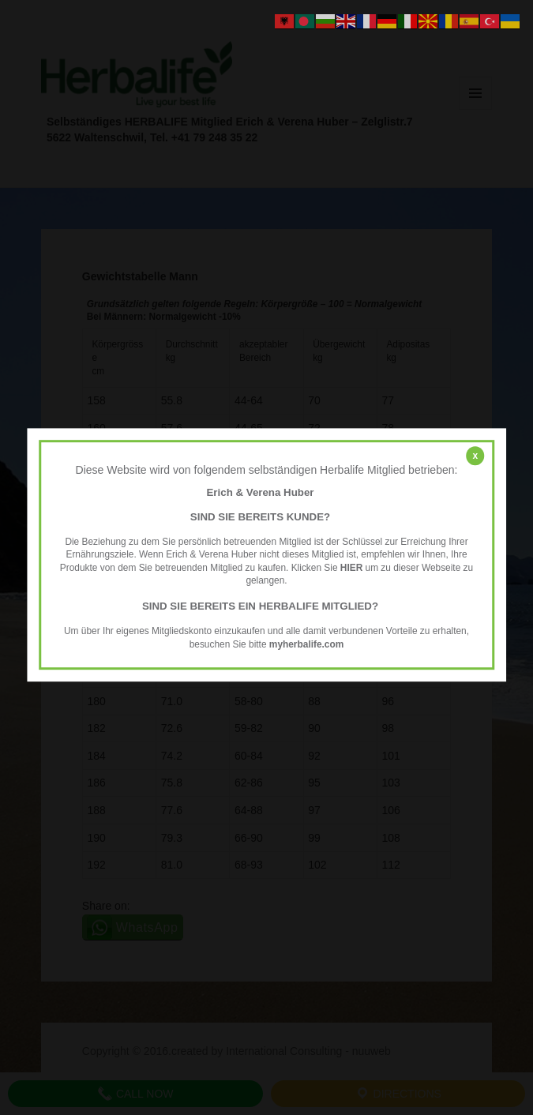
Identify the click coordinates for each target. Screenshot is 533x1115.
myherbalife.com (306, 644)
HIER (351, 567)
